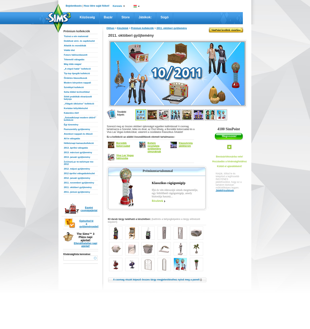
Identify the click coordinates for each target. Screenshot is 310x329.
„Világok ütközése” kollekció (79, 103)
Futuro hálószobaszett (76, 55)
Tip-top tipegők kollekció (77, 73)
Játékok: (145, 17)
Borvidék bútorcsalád (123, 144)
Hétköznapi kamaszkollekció (79, 143)
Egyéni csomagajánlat (88, 209)
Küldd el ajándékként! (229, 166)
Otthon (110, 28)
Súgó (165, 17)
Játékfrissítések (225, 190)
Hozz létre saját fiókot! (96, 5)
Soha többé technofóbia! (77, 92)
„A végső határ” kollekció (77, 69)
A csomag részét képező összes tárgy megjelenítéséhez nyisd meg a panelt (157, 279)
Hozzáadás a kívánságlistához (229, 161)
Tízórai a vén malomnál (76, 36)
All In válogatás (72, 138)
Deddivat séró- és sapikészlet (79, 41)
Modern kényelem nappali (77, 82)
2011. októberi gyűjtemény (78, 187)
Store (125, 17)
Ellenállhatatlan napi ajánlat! (85, 245)
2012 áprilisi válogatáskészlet (79, 173)
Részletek (157, 200)
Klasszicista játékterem (186, 144)
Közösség (87, 17)
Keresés (117, 6)
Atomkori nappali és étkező (78, 134)
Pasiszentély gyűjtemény (77, 129)
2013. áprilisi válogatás (76, 148)
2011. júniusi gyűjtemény (77, 192)
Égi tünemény (71, 124)
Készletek (122, 28)
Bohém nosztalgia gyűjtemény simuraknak (154, 147)
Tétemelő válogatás (74, 59)
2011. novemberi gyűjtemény (79, 182)
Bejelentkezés (74, 5)
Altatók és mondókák (75, 45)
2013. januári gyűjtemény (77, 157)
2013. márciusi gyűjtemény (78, 152)
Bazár (108, 17)
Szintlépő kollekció (74, 87)
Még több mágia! (72, 64)
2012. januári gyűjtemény (77, 178)
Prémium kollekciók (142, 28)
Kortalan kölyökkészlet (76, 108)
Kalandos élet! (71, 113)
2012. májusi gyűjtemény (77, 169)
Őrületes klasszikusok (75, 78)
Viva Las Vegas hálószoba (125, 157)
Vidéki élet (69, 50)
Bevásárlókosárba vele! (229, 156)
